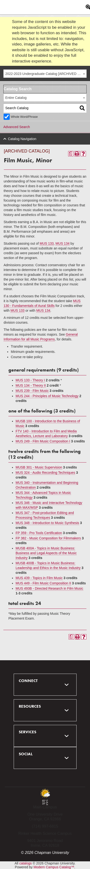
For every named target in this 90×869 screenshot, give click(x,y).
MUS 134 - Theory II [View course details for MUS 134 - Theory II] (31, 385)
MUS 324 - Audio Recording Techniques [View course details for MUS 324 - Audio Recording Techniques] (45, 472)
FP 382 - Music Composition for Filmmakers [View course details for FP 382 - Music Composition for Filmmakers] (48, 538)
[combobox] (45, 73)
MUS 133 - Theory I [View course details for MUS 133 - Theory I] (30, 380)
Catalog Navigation (22, 139)
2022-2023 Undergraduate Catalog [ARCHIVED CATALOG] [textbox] (45, 74)
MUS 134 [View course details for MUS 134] (62, 243)
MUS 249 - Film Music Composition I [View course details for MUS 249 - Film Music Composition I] (43, 441)
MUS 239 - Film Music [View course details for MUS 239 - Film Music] (32, 391)
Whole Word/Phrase (24, 116)
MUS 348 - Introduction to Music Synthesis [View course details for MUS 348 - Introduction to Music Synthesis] (47, 523)
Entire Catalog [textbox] (16, 98)
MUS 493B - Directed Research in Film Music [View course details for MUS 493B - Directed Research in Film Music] (49, 588)
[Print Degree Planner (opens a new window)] (70, 153)
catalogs (25, 863)
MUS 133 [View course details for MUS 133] (47, 243)
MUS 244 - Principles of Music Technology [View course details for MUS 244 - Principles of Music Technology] (47, 396)
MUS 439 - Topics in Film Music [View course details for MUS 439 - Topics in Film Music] (39, 578)
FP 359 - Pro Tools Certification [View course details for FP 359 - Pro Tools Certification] (39, 533)
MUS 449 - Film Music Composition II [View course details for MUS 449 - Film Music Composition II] (43, 583)
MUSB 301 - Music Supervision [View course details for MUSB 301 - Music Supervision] (39, 467)
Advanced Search (16, 127)
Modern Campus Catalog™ (54, 867)
